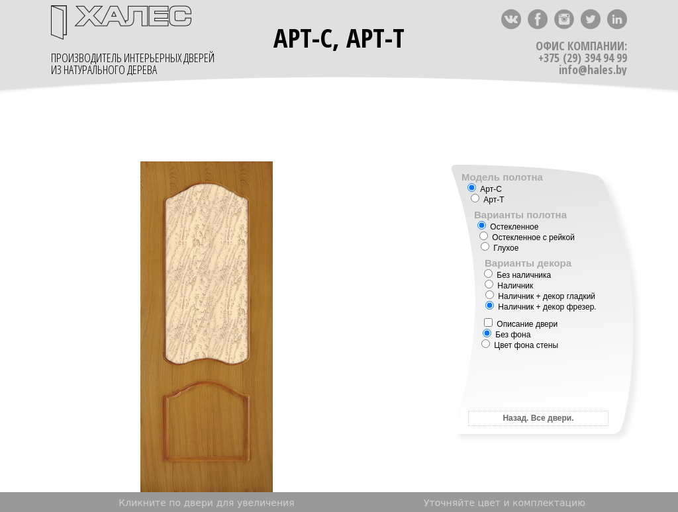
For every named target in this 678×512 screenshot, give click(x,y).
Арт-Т (488, 199)
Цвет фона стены (519, 345)
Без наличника (517, 275)
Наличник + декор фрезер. (541, 307)
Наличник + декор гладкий (540, 296)
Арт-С (484, 189)
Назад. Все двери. (538, 418)
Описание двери (520, 324)
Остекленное (507, 227)
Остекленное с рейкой (527, 237)
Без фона (506, 334)
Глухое (499, 248)
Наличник (509, 285)
